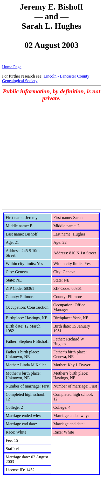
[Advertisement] (51, 155)
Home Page (11, 67)
